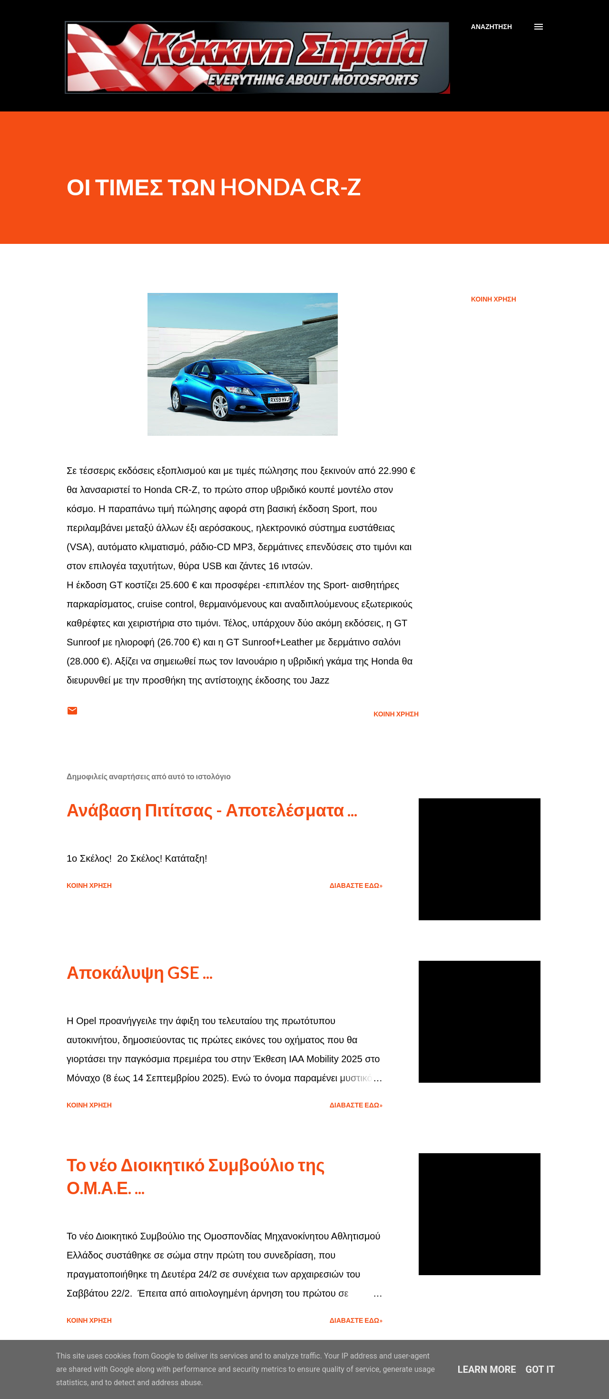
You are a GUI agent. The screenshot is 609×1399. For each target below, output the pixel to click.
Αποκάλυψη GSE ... (140, 972)
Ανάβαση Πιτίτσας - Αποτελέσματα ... (212, 809)
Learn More (487, 1369)
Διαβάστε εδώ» (356, 885)
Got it (540, 1369)
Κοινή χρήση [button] (493, 299)
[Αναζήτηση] (491, 26)
